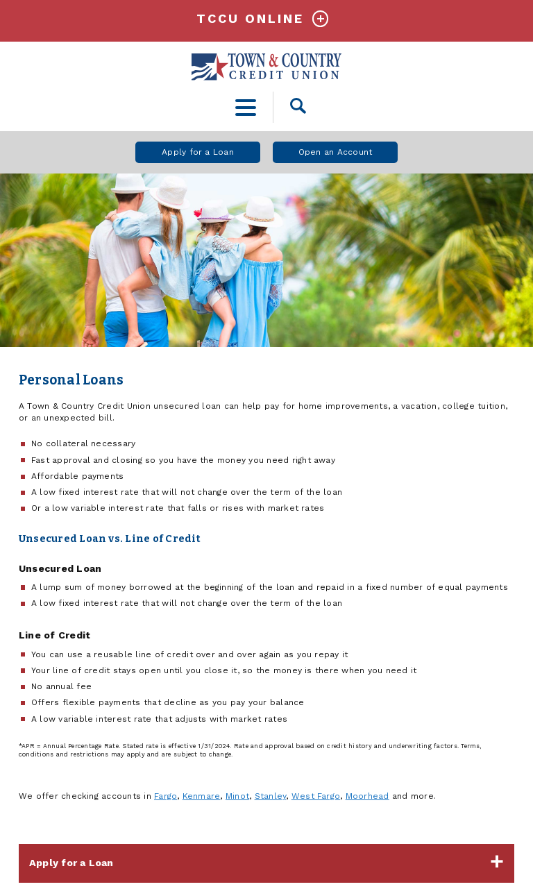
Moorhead (367, 796)
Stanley (271, 796)
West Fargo (315, 796)
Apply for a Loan (198, 152)
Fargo (165, 796)
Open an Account (335, 152)
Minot (237, 796)
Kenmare (202, 796)
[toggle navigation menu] (246, 107)
